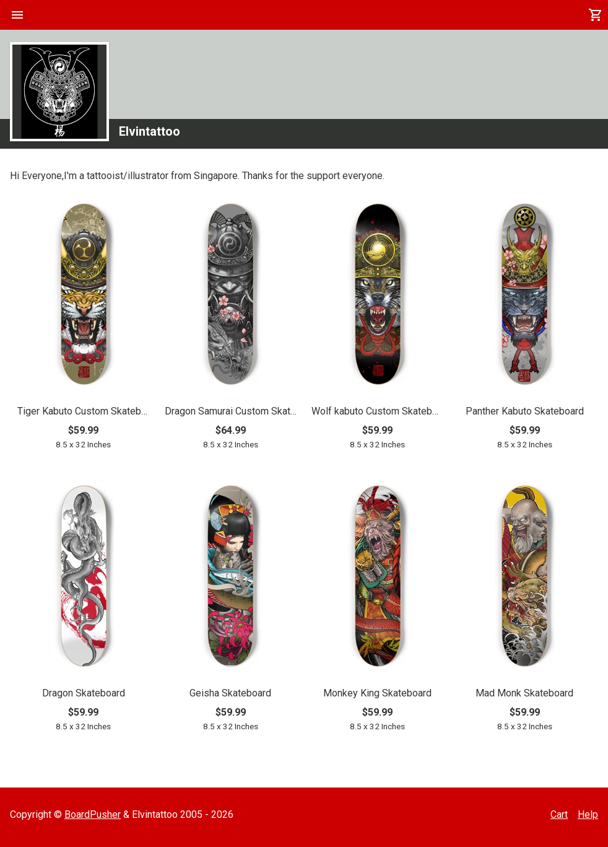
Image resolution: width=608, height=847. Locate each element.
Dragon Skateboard (83, 693)
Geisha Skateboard (230, 693)
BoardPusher (92, 814)
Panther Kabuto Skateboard (525, 411)
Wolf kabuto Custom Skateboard (377, 411)
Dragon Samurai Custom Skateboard (231, 411)
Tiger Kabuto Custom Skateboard (83, 411)
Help (588, 814)
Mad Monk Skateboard (524, 693)
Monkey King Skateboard (377, 693)
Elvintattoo (149, 131)
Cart (559, 814)
